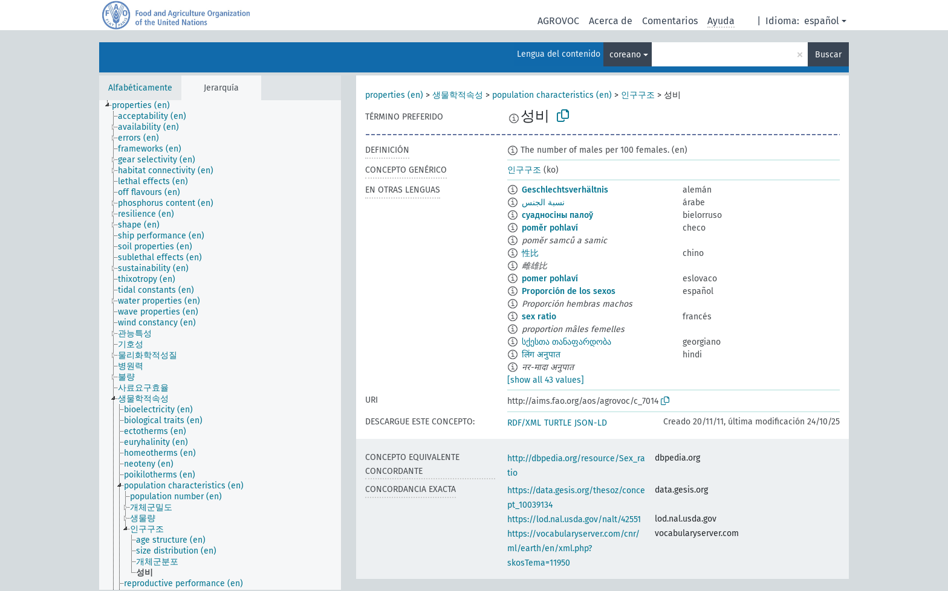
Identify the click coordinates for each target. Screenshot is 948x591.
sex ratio (539, 316)
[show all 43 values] (545, 380)
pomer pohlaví (550, 278)
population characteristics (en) (552, 95)
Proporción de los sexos (568, 291)
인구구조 (638, 95)
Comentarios (670, 21)
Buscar (828, 55)
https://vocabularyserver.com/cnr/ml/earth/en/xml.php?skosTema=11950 (573, 548)
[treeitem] (146, 105)
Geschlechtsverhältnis (565, 190)
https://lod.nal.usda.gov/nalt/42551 (574, 519)
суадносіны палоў (557, 215)
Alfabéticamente (140, 88)
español (821, 21)
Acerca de (610, 21)
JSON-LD (590, 423)
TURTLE (557, 423)
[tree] (220, 345)
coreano (625, 55)
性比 (530, 253)
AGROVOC (558, 21)
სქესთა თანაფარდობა (566, 342)
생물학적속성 (457, 95)
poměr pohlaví (550, 228)
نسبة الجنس (543, 202)
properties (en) (394, 95)
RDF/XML (524, 423)
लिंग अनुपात (541, 355)
